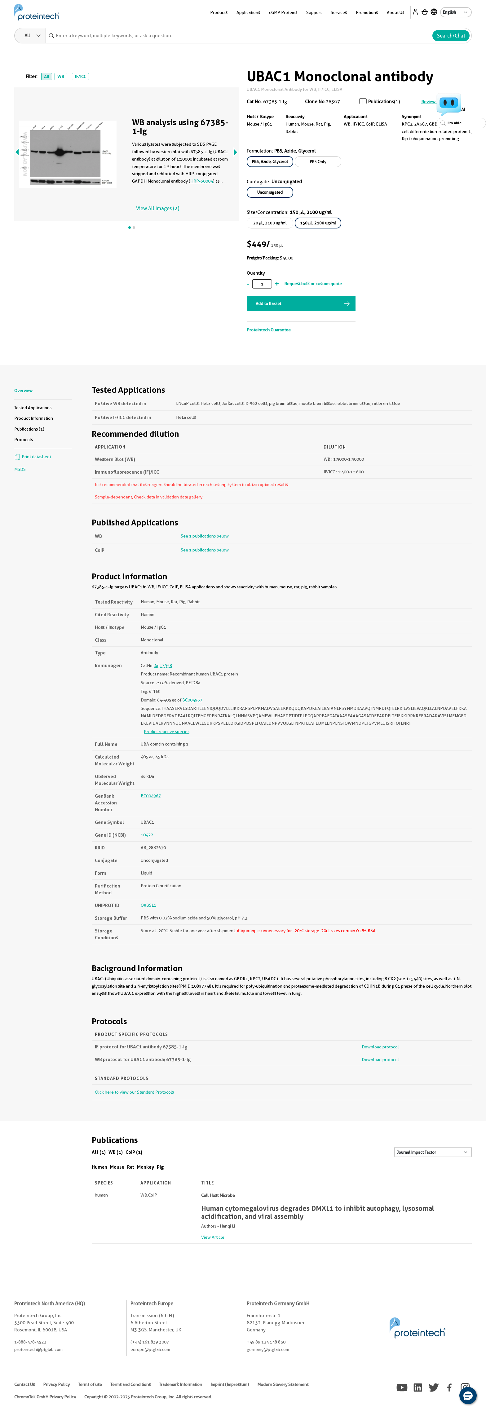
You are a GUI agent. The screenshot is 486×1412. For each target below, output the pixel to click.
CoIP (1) (134, 1152)
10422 (147, 834)
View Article (212, 1237)
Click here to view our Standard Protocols (134, 1092)
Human (99, 1167)
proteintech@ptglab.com (38, 1349)
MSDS (20, 469)
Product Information (33, 418)
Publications (381, 101)
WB (60, 76)
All (46, 76)
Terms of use (90, 1384)
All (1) (99, 1152)
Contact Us (24, 1384)
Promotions (367, 12)
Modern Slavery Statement (282, 1384)
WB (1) (115, 1152)
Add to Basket (268, 303)
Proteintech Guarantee (269, 329)
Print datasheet (32, 456)
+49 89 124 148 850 (266, 1341)
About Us (395, 12)
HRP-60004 (201, 181)
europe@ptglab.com (150, 1349)
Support (314, 12)
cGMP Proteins (283, 12)
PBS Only (318, 161)
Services (339, 12)
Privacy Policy (56, 1384)
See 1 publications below (205, 535)
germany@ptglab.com (268, 1349)
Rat (130, 1167)
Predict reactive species (166, 731)
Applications (248, 12)
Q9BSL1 (148, 905)
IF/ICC (80, 76)
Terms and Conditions (130, 1384)
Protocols (23, 439)
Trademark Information (180, 1384)
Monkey (145, 1167)
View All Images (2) (157, 208)
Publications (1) (29, 429)
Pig (160, 1167)
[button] (468, 1395)
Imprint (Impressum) (229, 1384)
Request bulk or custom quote (313, 283)
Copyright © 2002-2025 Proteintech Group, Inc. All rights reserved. (148, 1396)
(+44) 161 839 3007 (149, 1341)
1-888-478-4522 (30, 1341)
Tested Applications (32, 407)
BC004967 (192, 699)
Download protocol (380, 1046)
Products (219, 12)
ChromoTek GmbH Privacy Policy (45, 1396)
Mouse (117, 1167)
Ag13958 (163, 665)
